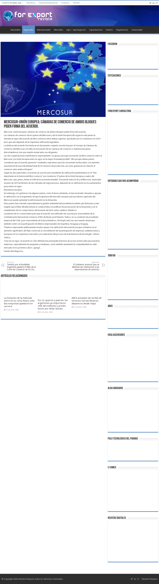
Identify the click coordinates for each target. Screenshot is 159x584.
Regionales (28, 30)
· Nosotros (30, 3)
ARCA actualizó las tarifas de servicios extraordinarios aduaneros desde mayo (87, 301)
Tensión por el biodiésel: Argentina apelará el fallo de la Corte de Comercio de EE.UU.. (23, 266)
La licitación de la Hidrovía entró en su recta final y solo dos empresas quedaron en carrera (19, 302)
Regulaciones (122, 30)
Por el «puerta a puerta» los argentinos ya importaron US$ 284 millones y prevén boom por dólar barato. (53, 304)
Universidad (137, 30)
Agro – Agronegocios (76, 30)
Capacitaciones (96, 30)
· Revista (76, 3)
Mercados (58, 30)
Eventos (109, 30)
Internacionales (44, 30)
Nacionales (15, 30)
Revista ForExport (149, 579)
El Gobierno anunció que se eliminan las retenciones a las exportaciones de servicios (83, 266)
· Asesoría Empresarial (47, 3)
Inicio (5, 29)
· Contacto (64, 3)
